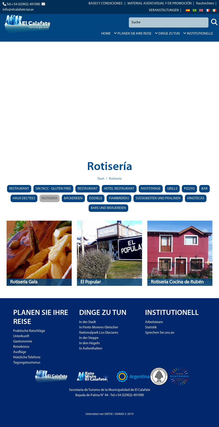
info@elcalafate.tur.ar (18, 9)
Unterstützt (92, 414)
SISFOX (108, 414)
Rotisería (115, 179)
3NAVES (119, 414)
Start (100, 179)
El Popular (90, 282)
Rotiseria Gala (24, 282)
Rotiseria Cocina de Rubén (177, 282)
